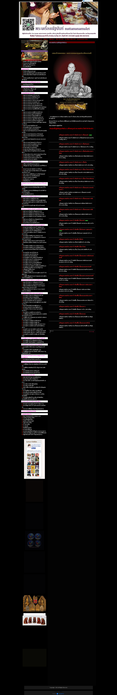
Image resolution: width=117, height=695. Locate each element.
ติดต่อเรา (46, 39)
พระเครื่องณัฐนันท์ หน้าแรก (35, 39)
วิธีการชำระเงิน (59, 39)
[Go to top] (91, 331)
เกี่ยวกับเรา (51, 39)
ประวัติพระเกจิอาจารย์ (70, 39)
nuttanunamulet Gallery (82, 39)
